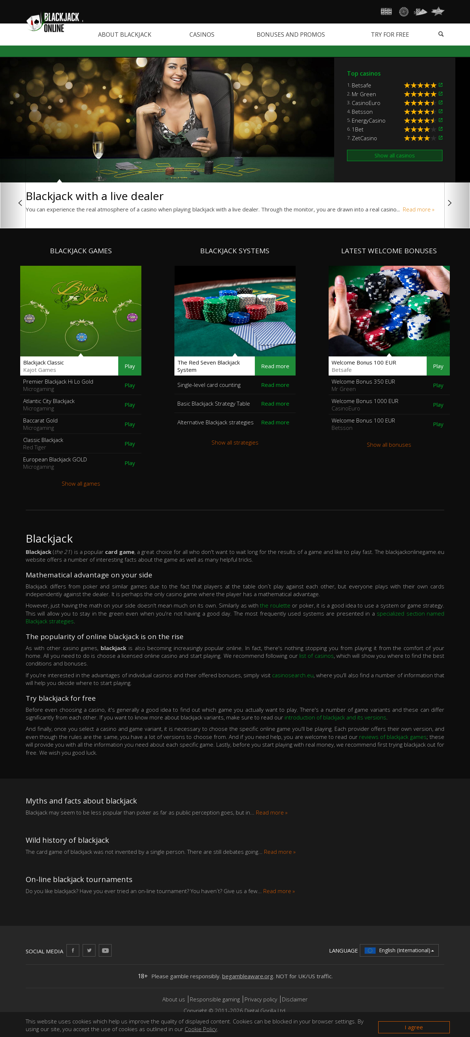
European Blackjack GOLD (55, 463)
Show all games (81, 483)
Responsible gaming (215, 999)
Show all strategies (235, 442)
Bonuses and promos (291, 34)
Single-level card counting (209, 384)
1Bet (358, 129)
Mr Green (364, 94)
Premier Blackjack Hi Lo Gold (58, 385)
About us (174, 999)
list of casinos (316, 655)
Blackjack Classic (43, 366)
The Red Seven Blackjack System (208, 366)
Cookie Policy (201, 1029)
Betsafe (361, 85)
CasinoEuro (366, 102)
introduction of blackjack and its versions (335, 717)
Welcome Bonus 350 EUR (363, 385)
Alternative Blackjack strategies (215, 422)
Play (129, 366)
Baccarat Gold (40, 424)
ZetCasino (364, 138)
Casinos (201, 34)
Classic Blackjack (43, 443)
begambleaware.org (247, 976)
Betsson (362, 111)
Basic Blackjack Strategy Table (213, 403)
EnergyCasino (369, 120)
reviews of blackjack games (393, 736)
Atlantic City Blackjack (49, 404)
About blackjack (124, 34)
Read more (275, 366)
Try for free (390, 34)
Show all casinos (395, 155)
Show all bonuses (389, 444)
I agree (414, 1027)
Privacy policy (261, 999)
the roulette (275, 605)
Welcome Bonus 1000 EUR (365, 404)
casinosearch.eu (293, 675)
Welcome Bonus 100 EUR (364, 366)
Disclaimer (295, 999)
